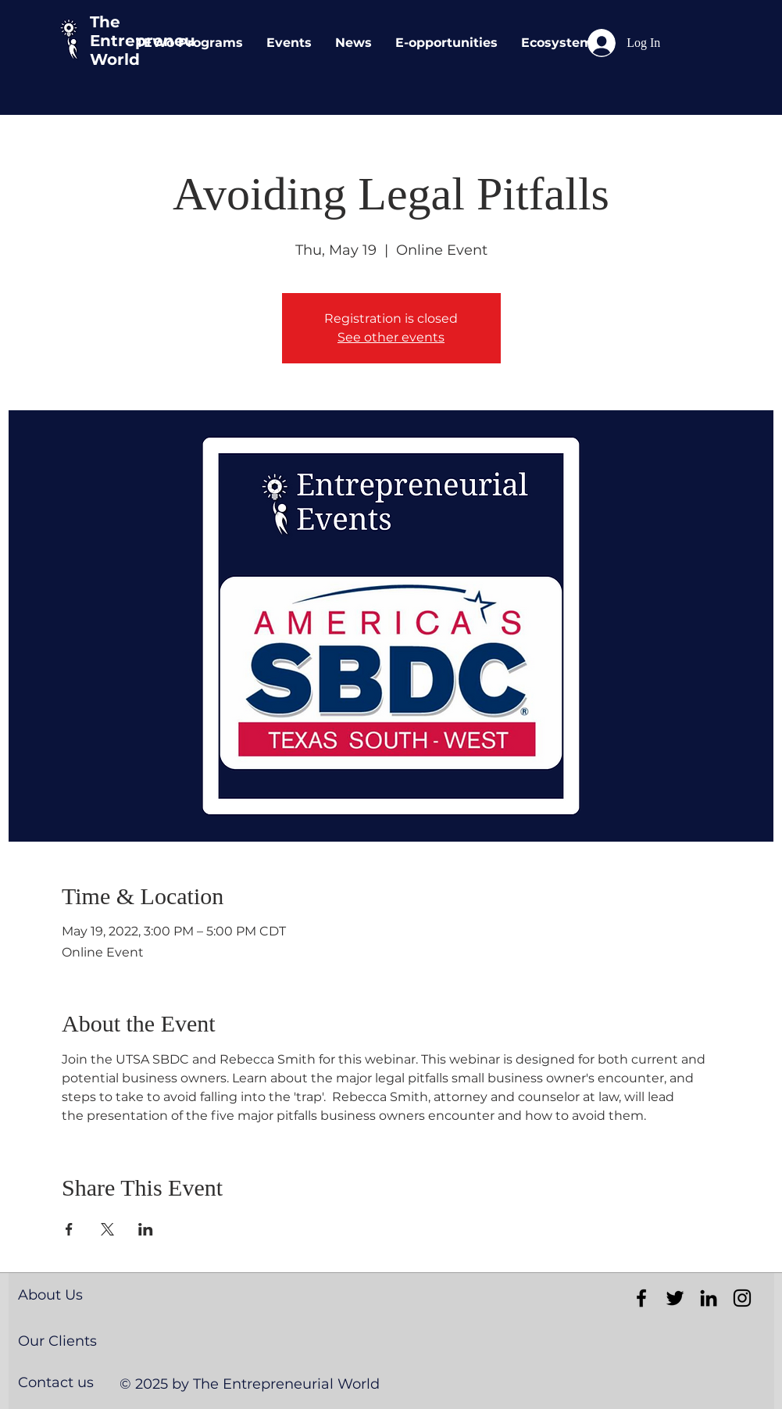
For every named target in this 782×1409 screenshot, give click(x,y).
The (105, 22)
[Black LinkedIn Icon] (708, 1298)
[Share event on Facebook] (69, 1229)
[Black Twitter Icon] (675, 1298)
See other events (391, 337)
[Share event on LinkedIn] (145, 1229)
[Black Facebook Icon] (641, 1298)
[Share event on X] (107, 1229)
